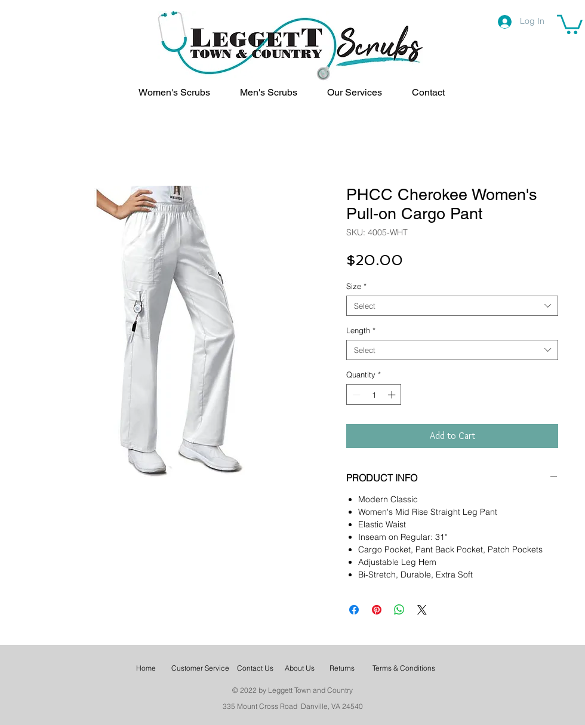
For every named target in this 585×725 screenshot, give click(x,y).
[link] (570, 23)
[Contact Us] (255, 668)
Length (360, 330)
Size (356, 286)
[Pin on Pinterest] (377, 610)
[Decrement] (355, 395)
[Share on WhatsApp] (399, 610)
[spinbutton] (374, 395)
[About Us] (300, 668)
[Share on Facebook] (354, 610)
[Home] (146, 668)
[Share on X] (422, 610)
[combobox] (452, 306)
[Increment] (393, 395)
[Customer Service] (200, 668)
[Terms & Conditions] (403, 668)
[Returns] (342, 668)
